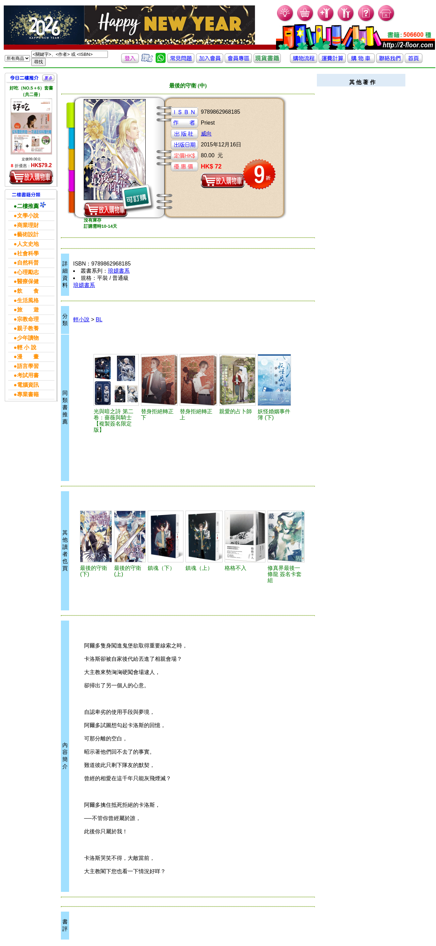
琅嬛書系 (119, 271)
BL (99, 319)
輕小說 (81, 319)
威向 (206, 134)
